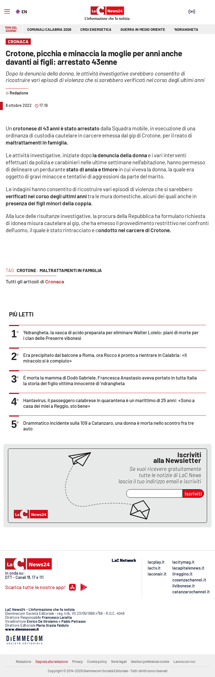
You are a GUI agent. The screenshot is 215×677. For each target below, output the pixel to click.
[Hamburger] (7, 11)
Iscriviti (193, 493)
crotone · (27, 270)
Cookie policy (97, 661)
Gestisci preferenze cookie (150, 661)
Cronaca (54, 281)
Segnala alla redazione (51, 661)
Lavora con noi (184, 661)
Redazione (23, 661)
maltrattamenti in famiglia (71, 270)
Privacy (77, 661)
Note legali (119, 661)
